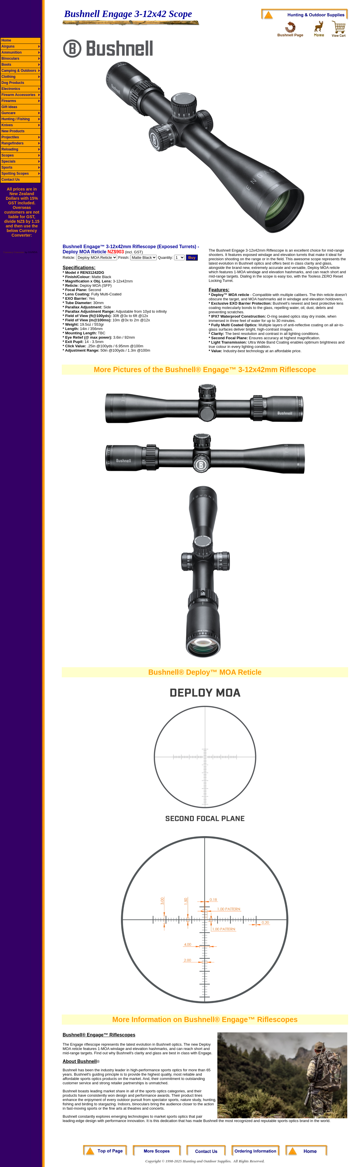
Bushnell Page (290, 35)
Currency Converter (13, 252)
